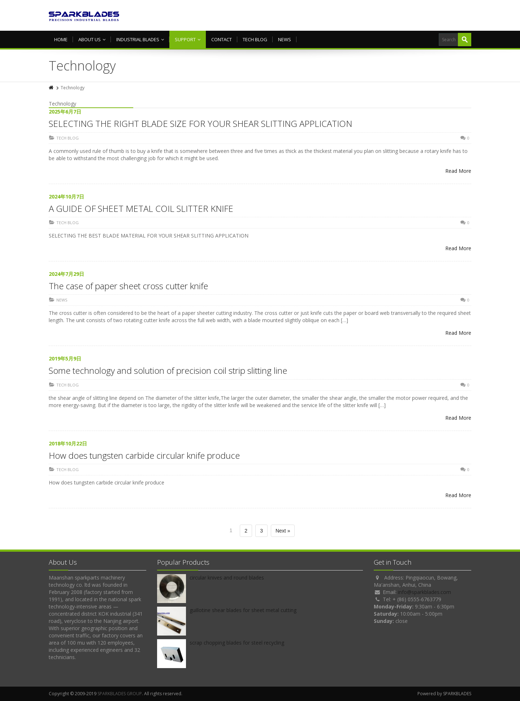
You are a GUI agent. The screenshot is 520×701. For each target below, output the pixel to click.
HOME (61, 39)
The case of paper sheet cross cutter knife (128, 286)
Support (187, 39)
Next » (283, 531)
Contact (221, 39)
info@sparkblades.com (424, 592)
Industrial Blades (140, 39)
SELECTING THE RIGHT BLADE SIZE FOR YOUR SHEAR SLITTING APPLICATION (200, 123)
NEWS (284, 39)
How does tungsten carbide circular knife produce (144, 455)
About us (91, 39)
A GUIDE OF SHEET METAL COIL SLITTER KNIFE (141, 208)
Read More (458, 170)
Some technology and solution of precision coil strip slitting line (168, 370)
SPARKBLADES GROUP (120, 694)
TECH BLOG (255, 39)
